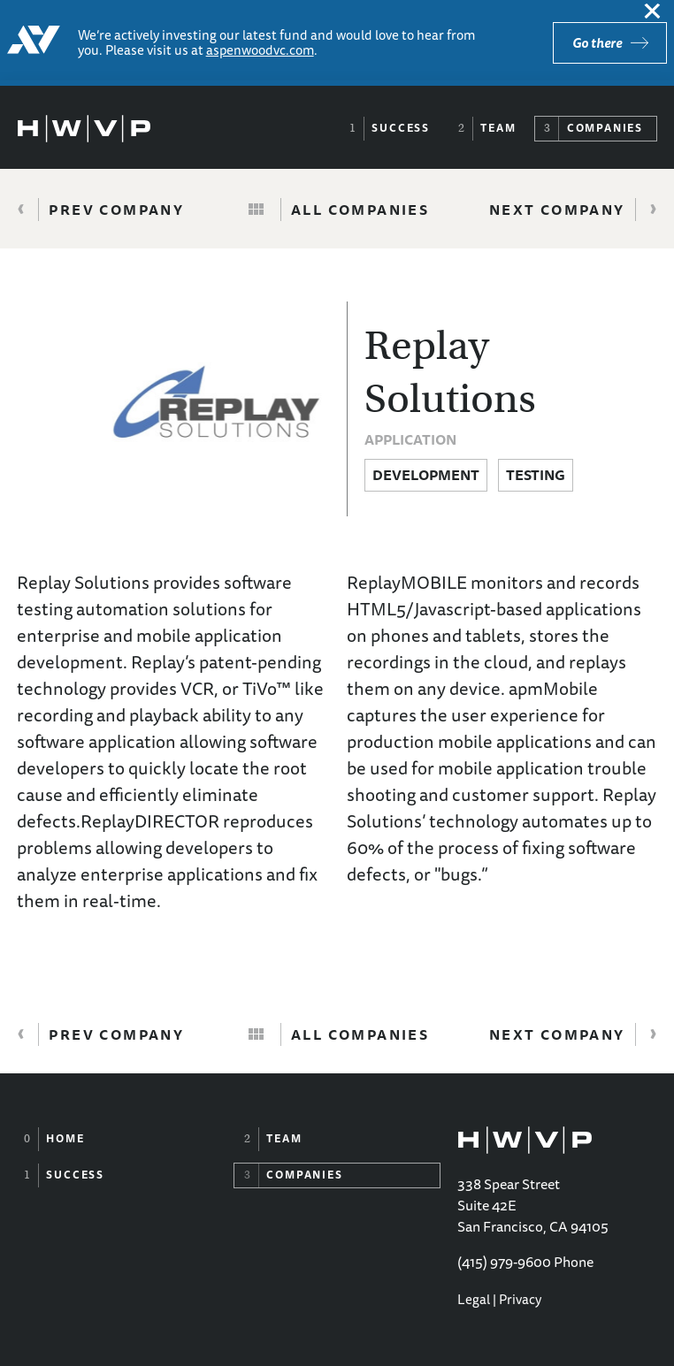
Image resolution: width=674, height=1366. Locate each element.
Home (65, 1138)
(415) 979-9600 (504, 1261)
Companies (605, 127)
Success (400, 127)
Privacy (520, 1299)
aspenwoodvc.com (260, 50)
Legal (473, 1299)
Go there (597, 43)
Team (498, 127)
